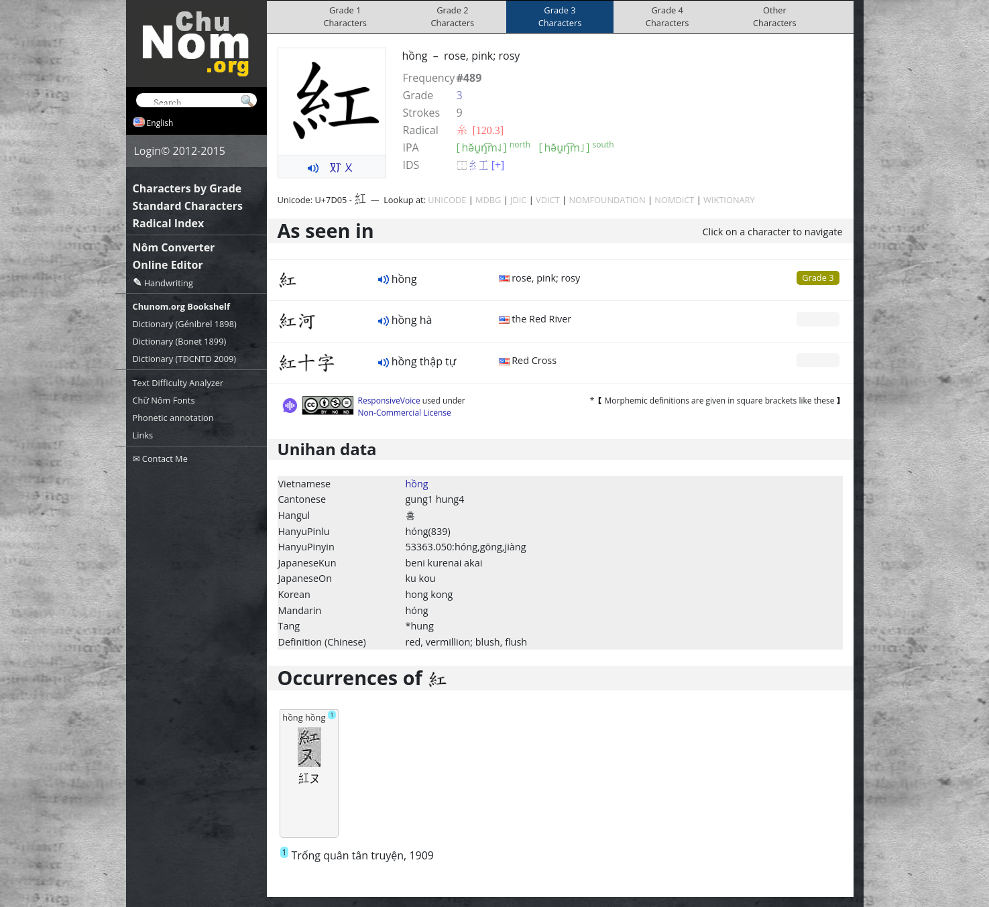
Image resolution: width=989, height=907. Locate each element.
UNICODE (447, 200)
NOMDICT (674, 200)
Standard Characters (188, 205)
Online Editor (168, 264)
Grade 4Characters (667, 16)
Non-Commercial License (404, 412)
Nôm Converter (174, 247)
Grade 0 (817, 318)
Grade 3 (817, 277)
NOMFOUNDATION (607, 200)
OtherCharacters (775, 16)
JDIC (518, 200)
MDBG (488, 200)
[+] (498, 165)
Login (148, 150)
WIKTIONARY (729, 200)
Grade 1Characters (345, 16)
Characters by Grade (187, 188)
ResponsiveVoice (389, 400)
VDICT (548, 200)
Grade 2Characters (453, 16)
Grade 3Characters (560, 16)
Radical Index (169, 223)
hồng (417, 483)
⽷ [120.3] (480, 130)
